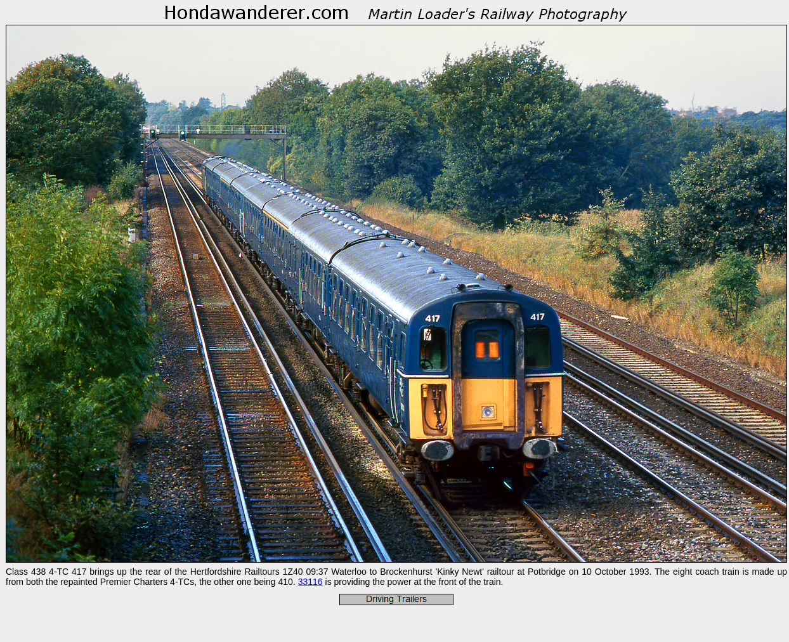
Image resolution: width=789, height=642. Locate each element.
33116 (310, 582)
